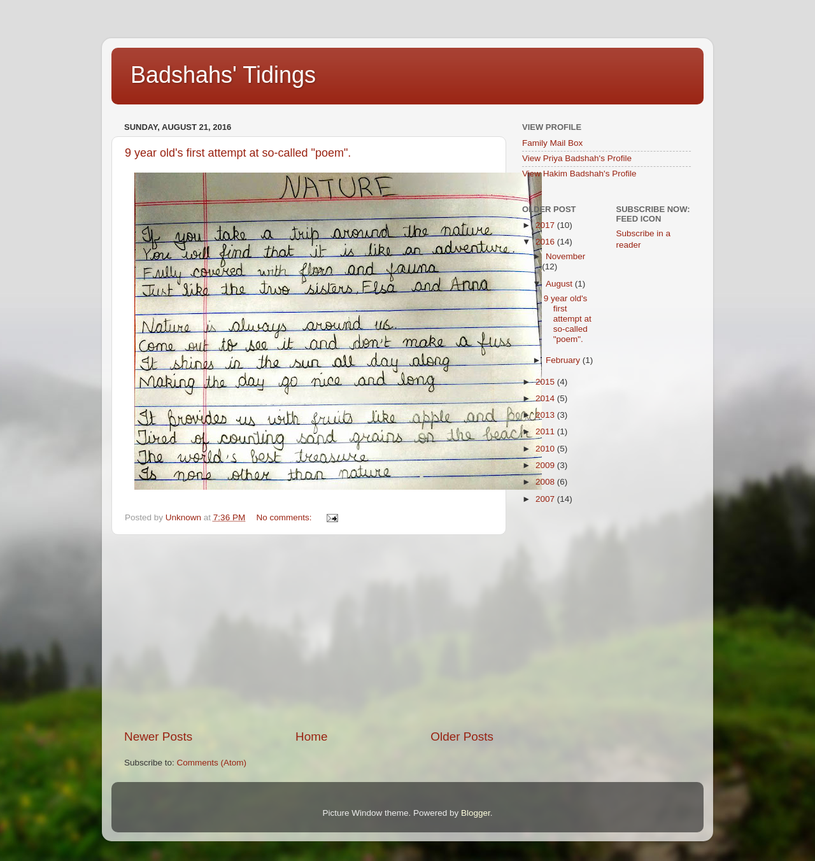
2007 (546, 499)
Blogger (475, 813)
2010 (546, 448)
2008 (546, 482)
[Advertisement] (308, 631)
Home (311, 736)
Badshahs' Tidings (223, 75)
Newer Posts (158, 736)
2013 (546, 415)
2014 (546, 398)
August (560, 283)
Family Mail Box (552, 143)
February (564, 360)
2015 (546, 382)
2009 (546, 465)
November (565, 256)
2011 (546, 431)
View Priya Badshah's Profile (577, 158)
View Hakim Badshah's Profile (579, 173)
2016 (546, 241)
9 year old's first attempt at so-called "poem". (238, 152)
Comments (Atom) (212, 762)
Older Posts (461, 736)
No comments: (285, 517)
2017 (546, 225)
